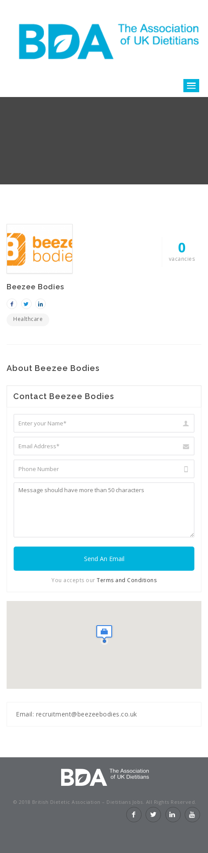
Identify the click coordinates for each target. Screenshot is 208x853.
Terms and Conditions (126, 580)
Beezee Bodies (35, 287)
